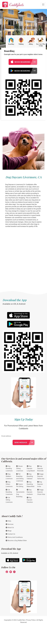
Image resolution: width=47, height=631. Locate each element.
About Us (10, 527)
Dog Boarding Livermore (9, 468)
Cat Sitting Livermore (9, 500)
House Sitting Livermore (19, 468)
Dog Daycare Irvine (40, 484)
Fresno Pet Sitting (19, 485)
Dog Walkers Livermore (9, 476)
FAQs (8, 521)
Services (9, 524)
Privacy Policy (30, 620)
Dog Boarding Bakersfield (30, 484)
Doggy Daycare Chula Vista (41, 492)
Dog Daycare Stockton (30, 500)
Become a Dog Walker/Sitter (16, 540)
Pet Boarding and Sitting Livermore (19, 477)
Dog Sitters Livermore (9, 484)
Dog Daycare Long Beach (31, 468)
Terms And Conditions (14, 537)
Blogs (8, 531)
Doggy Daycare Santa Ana (40, 476)
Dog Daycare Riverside (40, 468)
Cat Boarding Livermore (9, 492)
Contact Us (10, 534)
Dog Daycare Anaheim (30, 492)
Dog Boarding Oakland (30, 476)
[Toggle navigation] (43, 4)
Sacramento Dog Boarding (20, 493)
